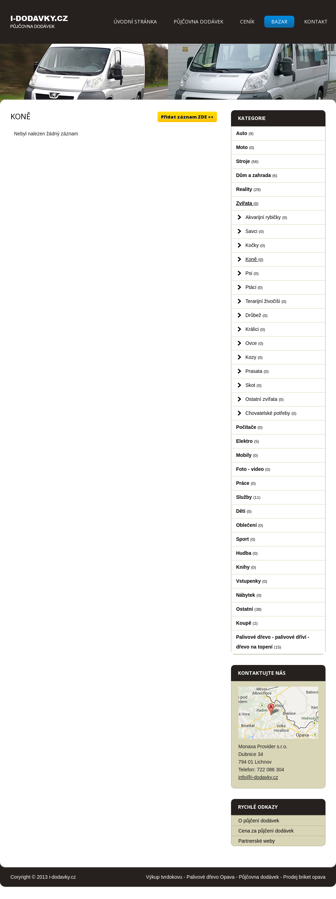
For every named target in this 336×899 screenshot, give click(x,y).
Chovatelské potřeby (270, 413)
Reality (248, 189)
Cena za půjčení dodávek (266, 831)
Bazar (279, 21)
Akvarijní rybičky (266, 217)
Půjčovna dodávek (198, 21)
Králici (255, 329)
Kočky (255, 245)
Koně (254, 259)
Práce (245, 483)
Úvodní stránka (135, 21)
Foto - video (253, 469)
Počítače (249, 427)
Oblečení (249, 525)
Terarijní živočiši (265, 301)
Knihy (246, 567)
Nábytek (248, 595)
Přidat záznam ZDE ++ (187, 117)
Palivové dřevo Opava (210, 877)
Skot (253, 385)
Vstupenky (251, 581)
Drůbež (256, 315)
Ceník (247, 21)
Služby (248, 497)
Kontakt (316, 21)
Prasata (256, 371)
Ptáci (253, 287)
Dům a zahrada (256, 175)
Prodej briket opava (304, 877)
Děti (244, 511)
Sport (245, 539)
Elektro (247, 441)
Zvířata (247, 203)
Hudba (247, 553)
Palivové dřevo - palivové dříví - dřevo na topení (272, 642)
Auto (244, 133)
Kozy (253, 357)
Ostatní (248, 609)
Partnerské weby (256, 841)
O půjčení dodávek (258, 820)
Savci (254, 231)
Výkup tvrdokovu (164, 877)
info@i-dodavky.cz (258, 777)
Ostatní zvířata (264, 399)
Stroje (247, 161)
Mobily (247, 455)
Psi (252, 273)
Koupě (247, 623)
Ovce (254, 343)
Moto (245, 147)
